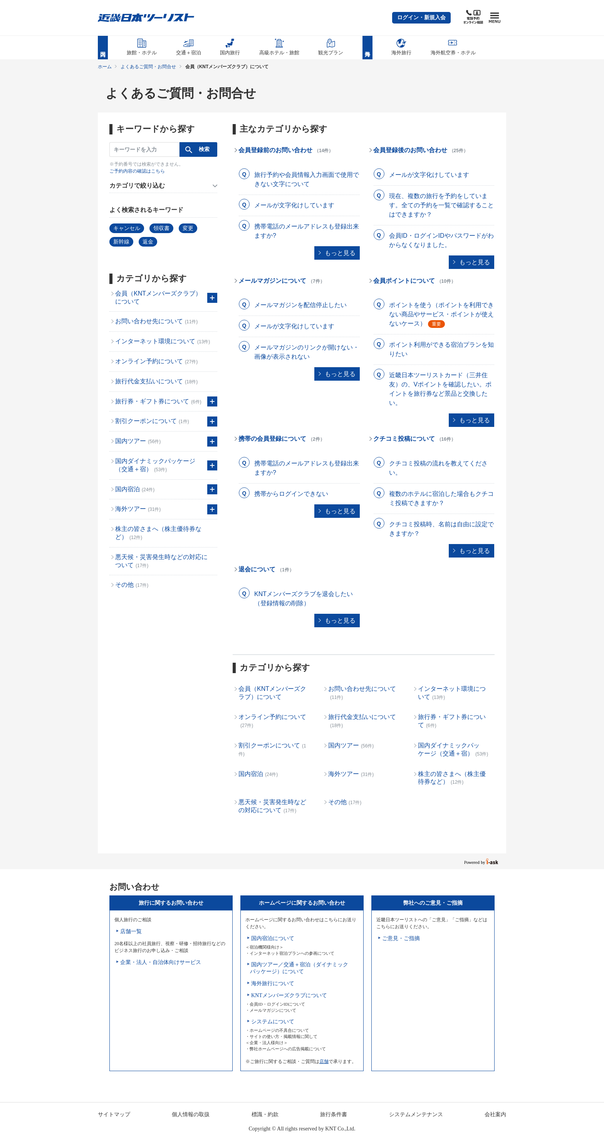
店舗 (324, 1061)
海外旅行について (272, 983)
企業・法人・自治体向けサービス (160, 962)
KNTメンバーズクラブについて (289, 995)
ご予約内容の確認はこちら (137, 171)
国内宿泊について (272, 938)
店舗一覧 (131, 931)
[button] (421, 18)
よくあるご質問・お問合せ (148, 66)
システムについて (272, 1021)
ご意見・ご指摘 (401, 938)
